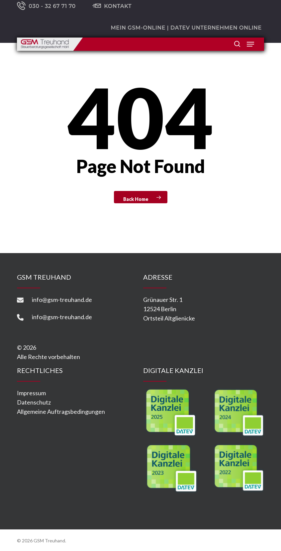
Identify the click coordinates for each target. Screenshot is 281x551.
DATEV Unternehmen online (216, 28)
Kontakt (112, 6)
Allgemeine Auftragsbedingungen (61, 411)
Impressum (31, 393)
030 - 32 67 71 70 (46, 6)
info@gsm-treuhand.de (62, 299)
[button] (250, 44)
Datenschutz (34, 402)
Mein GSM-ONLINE (138, 28)
